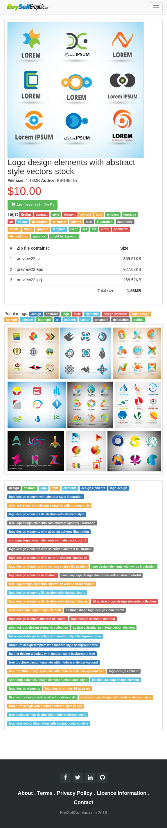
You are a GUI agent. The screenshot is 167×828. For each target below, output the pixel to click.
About (25, 793)
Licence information (121, 793)
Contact (83, 802)
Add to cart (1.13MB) (32, 205)
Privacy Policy (74, 793)
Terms (45, 793)
